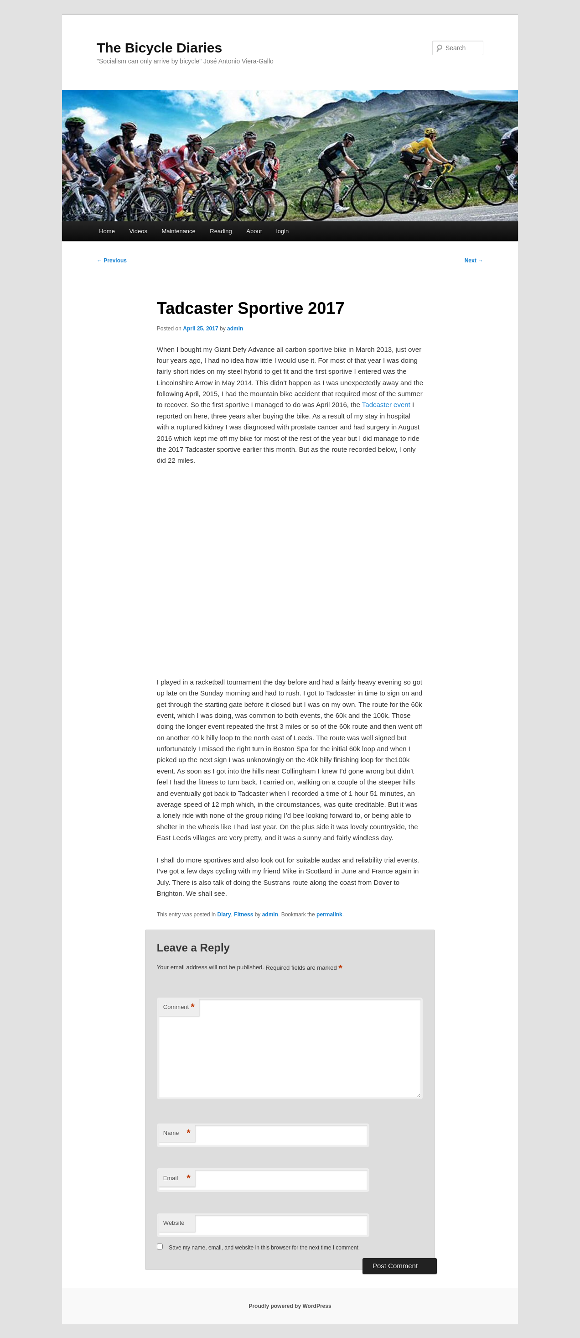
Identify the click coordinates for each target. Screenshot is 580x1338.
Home (107, 231)
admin (235, 328)
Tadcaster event (386, 404)
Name (177, 1133)
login (282, 231)
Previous (112, 260)
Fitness (243, 914)
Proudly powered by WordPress (290, 1306)
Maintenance (178, 231)
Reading (221, 231)
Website (174, 1222)
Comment (179, 1007)
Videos (138, 231)
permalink (329, 914)
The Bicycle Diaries (159, 47)
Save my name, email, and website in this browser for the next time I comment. (264, 1247)
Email (177, 1178)
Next (474, 260)
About (254, 231)
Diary (224, 914)
